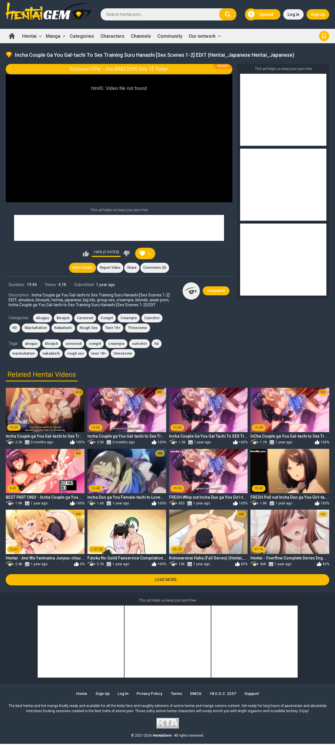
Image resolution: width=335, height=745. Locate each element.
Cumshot (152, 319)
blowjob (51, 344)
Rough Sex (89, 328)
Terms (177, 694)
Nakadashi (63, 328)
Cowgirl (107, 319)
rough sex (75, 354)
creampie (116, 344)
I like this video (86, 253)
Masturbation (36, 328)
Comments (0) (155, 268)
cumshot (139, 344)
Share (132, 268)
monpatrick (216, 291)
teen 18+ (98, 354)
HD (14, 328)
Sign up (318, 14)
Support (254, 694)
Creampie (128, 319)
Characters (112, 36)
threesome (123, 354)
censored (73, 344)
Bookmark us (324, 36)
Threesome (137, 328)
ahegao (31, 344)
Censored (85, 319)
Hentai (29, 36)
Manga (53, 36)
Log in (293, 14)
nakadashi (51, 354)
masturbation (23, 354)
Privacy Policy (149, 694)
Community (169, 36)
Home (12, 36)
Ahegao (42, 319)
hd (156, 344)
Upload (260, 14)
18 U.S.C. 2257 (225, 694)
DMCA (197, 694)
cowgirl (95, 344)
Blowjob (63, 319)
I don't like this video (126, 253)
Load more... (167, 580)
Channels (141, 36)
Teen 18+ (112, 328)
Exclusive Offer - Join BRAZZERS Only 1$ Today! (119, 69)
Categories (82, 36)
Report (109, 268)
